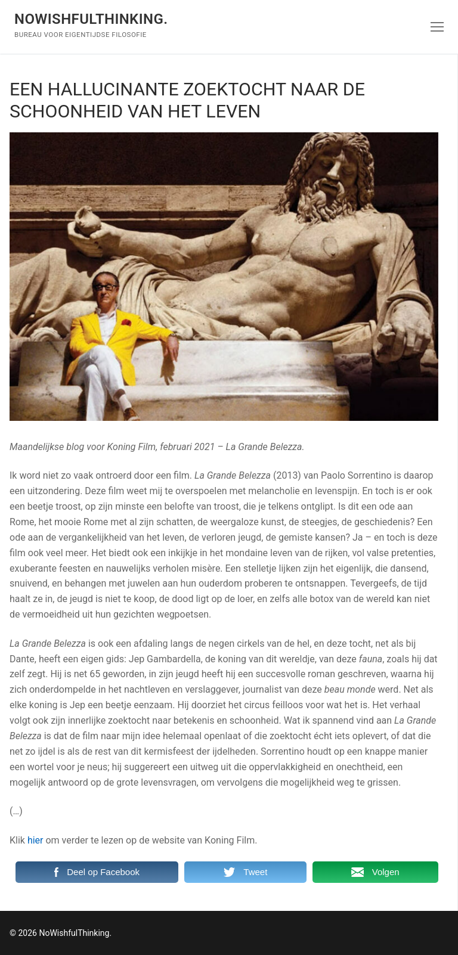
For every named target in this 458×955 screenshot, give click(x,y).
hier (35, 840)
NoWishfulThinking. (91, 19)
